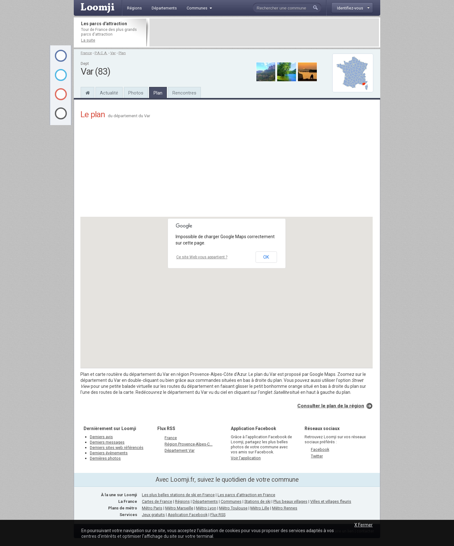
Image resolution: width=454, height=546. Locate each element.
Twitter (317, 456)
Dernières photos (105, 458)
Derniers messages (107, 442)
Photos (135, 93)
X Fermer (363, 524)
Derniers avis (101, 436)
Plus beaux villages (290, 501)
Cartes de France (157, 501)
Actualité (109, 93)
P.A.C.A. (101, 53)
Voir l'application (246, 458)
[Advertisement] (264, 32)
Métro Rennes (284, 508)
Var (113, 53)
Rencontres (184, 93)
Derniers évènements (109, 453)
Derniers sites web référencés (116, 447)
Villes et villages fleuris (330, 501)
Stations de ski (257, 501)
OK (266, 257)
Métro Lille (259, 508)
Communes (231, 501)
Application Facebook (187, 514)
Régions (182, 501)
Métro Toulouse (233, 508)
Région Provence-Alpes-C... (188, 444)
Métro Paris (152, 508)
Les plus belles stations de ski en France (178, 494)
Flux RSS (166, 428)
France (86, 53)
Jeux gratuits (153, 514)
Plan (122, 53)
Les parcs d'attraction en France (246, 494)
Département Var (180, 450)
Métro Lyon (206, 508)
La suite (88, 40)
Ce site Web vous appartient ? (201, 257)
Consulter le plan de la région (330, 406)
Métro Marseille (179, 508)
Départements (205, 501)
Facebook (320, 449)
